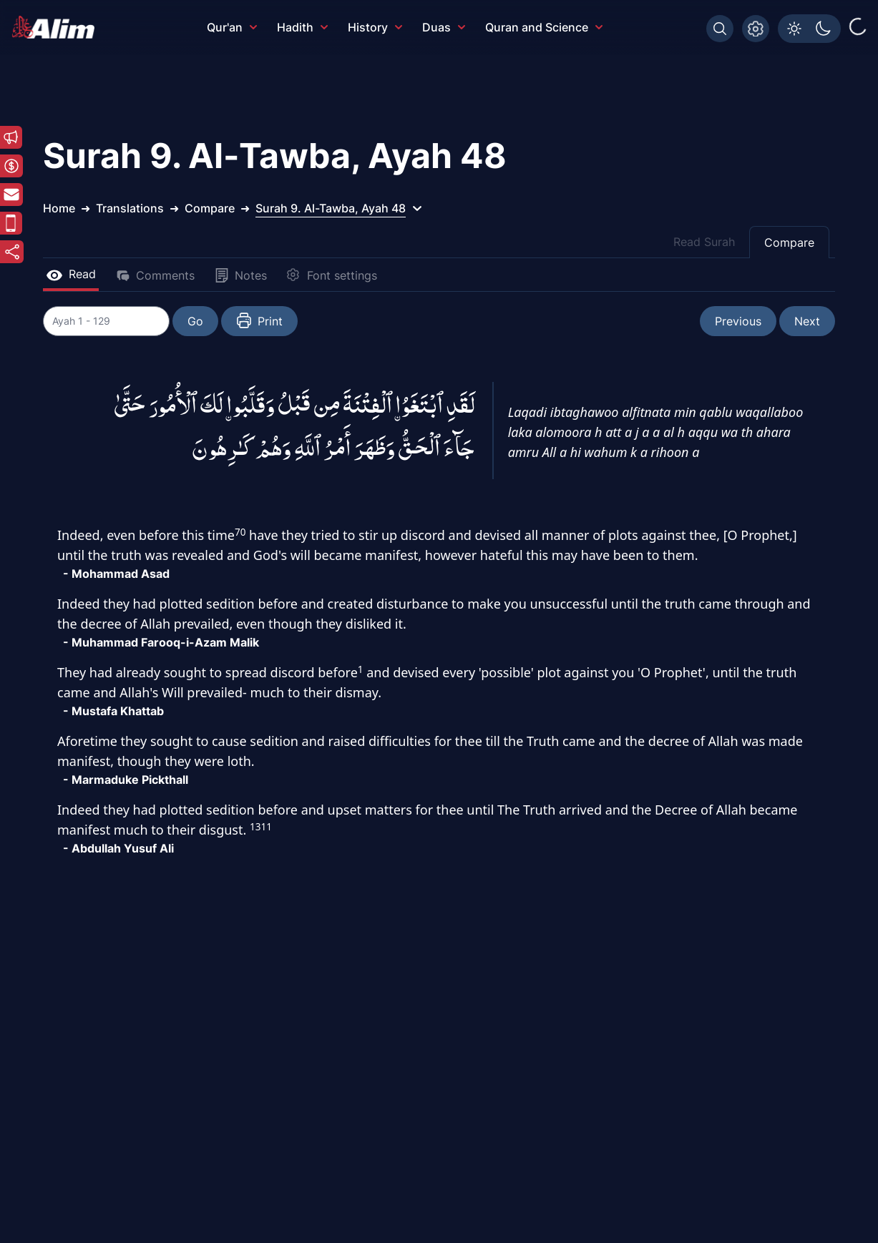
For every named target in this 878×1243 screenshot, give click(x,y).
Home (59, 208)
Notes (241, 275)
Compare (789, 242)
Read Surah (704, 242)
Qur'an (232, 27)
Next (807, 321)
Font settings (332, 275)
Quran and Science (544, 27)
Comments (155, 275)
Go (197, 321)
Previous (738, 321)
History (375, 27)
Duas (443, 27)
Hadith (302, 27)
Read (71, 274)
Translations (130, 208)
